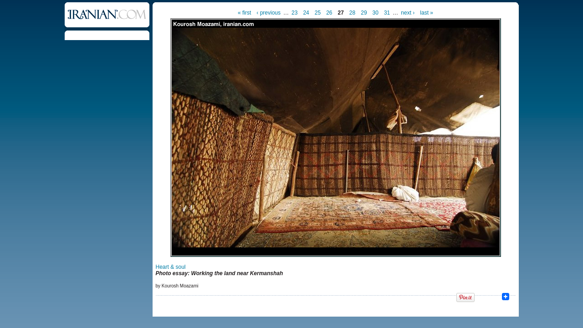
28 (352, 13)
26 (329, 13)
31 (387, 13)
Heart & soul (171, 267)
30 (375, 13)
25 (318, 13)
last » (426, 13)
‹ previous (268, 13)
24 (306, 13)
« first (244, 13)
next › (407, 13)
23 (294, 13)
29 (364, 13)
